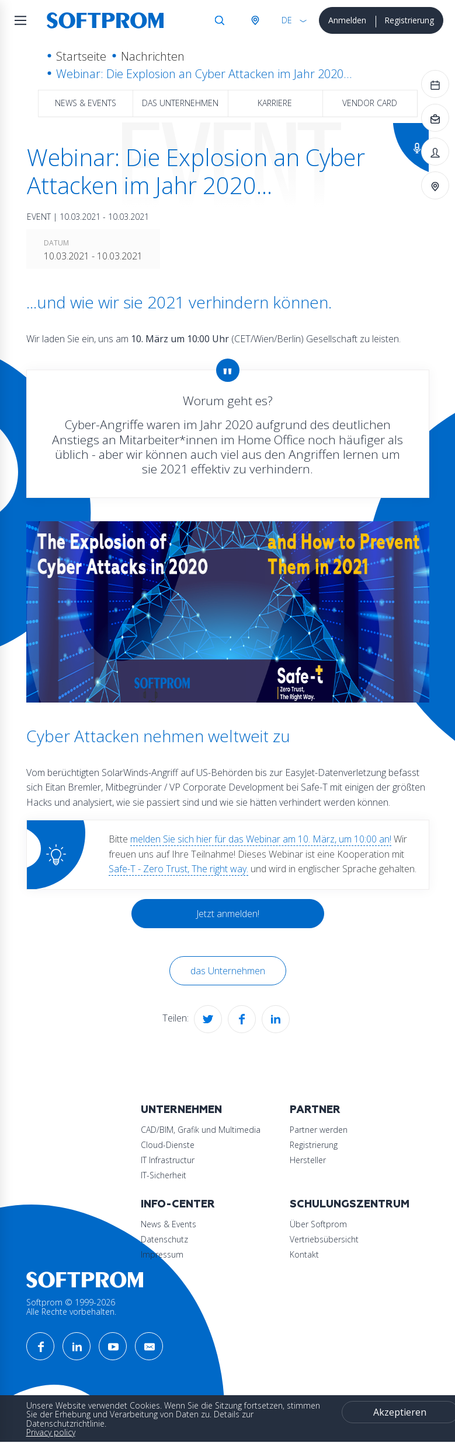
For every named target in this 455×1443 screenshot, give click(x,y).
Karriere (275, 102)
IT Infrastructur (167, 1159)
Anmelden (347, 20)
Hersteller (308, 1159)
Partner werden (319, 1129)
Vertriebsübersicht (324, 1239)
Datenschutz (164, 1239)
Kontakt (304, 1254)
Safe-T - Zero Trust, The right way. (178, 868)
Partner (315, 1110)
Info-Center (178, 1204)
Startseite (81, 56)
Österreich (254, 20)
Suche (219, 20)
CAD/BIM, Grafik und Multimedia (201, 1129)
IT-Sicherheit (163, 1175)
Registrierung (409, 20)
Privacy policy (50, 1432)
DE (287, 20)
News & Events (85, 102)
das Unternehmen (180, 102)
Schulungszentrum (349, 1204)
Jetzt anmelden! (227, 913)
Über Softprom (318, 1224)
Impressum (162, 1254)
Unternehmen (181, 1110)
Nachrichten (153, 56)
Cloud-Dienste (167, 1144)
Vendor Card (369, 102)
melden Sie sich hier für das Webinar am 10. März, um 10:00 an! (260, 839)
